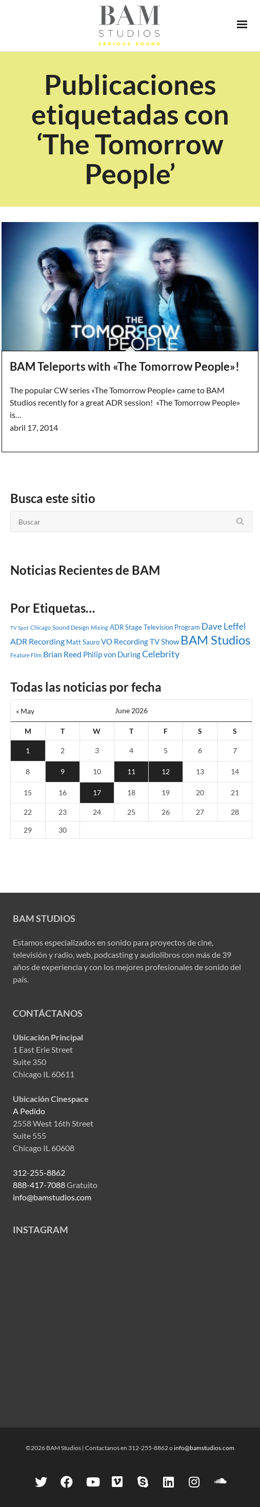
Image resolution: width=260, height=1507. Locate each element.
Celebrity (160, 654)
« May (25, 711)
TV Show (164, 641)
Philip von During (112, 654)
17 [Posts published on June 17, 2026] (97, 792)
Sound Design (70, 627)
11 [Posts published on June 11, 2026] (131, 771)
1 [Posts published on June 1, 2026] (28, 750)
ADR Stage (126, 627)
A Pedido (29, 1111)
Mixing (99, 627)
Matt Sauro (82, 642)
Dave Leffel (224, 626)
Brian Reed (62, 654)
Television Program (172, 627)
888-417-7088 (39, 1185)
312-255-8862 (39, 1172)
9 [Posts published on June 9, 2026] (63, 771)
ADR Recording (37, 641)
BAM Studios (215, 640)
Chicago (40, 627)
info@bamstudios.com (52, 1197)
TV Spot (19, 628)
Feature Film (26, 655)
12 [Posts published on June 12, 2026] (166, 771)
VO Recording (124, 641)
